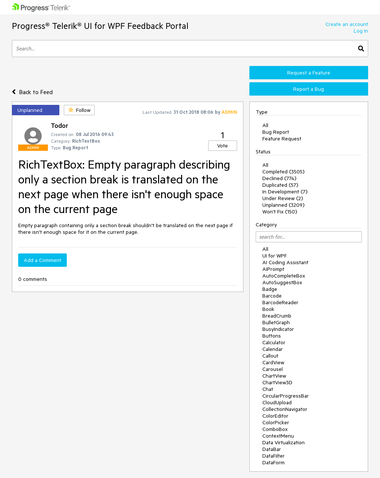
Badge (269, 289)
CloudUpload (277, 402)
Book (268, 309)
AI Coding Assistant (285, 262)
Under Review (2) (282, 198)
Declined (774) (279, 178)
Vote (222, 145)
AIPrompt (273, 269)
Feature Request (281, 138)
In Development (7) (285, 191)
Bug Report (275, 132)
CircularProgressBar (285, 395)
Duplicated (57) (280, 185)
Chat (267, 389)
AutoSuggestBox (282, 282)
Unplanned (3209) (283, 205)
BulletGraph (276, 322)
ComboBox (275, 429)
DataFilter (273, 455)
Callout (270, 355)
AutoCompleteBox (283, 275)
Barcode (272, 295)
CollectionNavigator (284, 409)
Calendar (272, 349)
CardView (273, 362)
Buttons (271, 335)
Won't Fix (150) (279, 211)
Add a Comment (42, 260)
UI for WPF (274, 255)
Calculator (273, 342)
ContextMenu (278, 435)
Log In (361, 30)
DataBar (271, 449)
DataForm (273, 462)
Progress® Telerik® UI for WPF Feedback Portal (100, 25)
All (265, 125)
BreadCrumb (276, 315)
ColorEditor (275, 415)
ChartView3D (277, 382)
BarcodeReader (280, 302)
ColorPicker (275, 422)
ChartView (274, 375)
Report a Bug (308, 89)
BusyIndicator (278, 329)
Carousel (272, 369)
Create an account (346, 24)
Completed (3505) (283, 171)
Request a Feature (308, 72)
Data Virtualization (283, 442)
